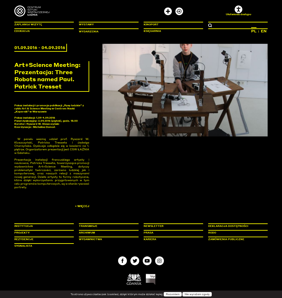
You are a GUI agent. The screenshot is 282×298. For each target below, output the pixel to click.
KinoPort (151, 24)
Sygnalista (23, 245)
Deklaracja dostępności (228, 226)
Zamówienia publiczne (236, 239)
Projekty (22, 232)
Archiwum (87, 232)
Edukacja (22, 31)
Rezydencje (23, 239)
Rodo (212, 232)
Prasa (148, 232)
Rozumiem (173, 294)
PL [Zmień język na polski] (253, 31)
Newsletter (153, 226)
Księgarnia (152, 31)
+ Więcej (82, 206)
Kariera (150, 239)
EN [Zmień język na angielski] (264, 31)
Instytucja (23, 226)
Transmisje (107, 226)
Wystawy (86, 24)
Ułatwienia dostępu (238, 11)
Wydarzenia (88, 31)
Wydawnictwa (90, 239)
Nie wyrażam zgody (197, 294)
